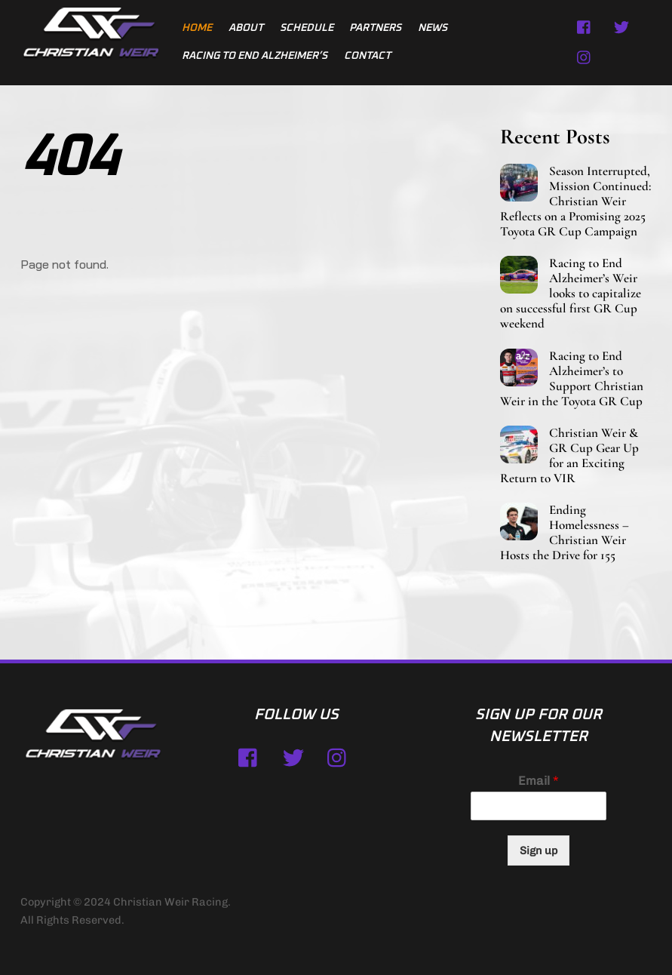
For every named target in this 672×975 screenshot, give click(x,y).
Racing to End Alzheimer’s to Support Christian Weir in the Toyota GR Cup (571, 379)
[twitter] (621, 26)
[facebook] (584, 26)
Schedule (306, 28)
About (246, 28)
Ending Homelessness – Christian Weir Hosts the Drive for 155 (564, 533)
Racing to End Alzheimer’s (254, 56)
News (432, 28)
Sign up (538, 850)
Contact (367, 56)
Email (538, 781)
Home (197, 28)
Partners (375, 28)
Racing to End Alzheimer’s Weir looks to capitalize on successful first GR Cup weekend (570, 293)
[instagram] (584, 56)
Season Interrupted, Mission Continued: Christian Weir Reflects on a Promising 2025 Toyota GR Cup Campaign (575, 201)
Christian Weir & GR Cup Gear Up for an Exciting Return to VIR (569, 456)
